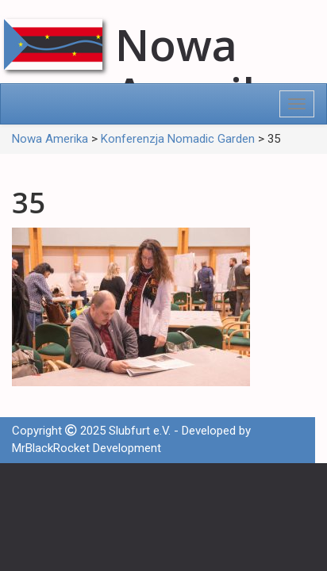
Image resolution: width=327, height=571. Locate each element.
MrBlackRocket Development (86, 448)
